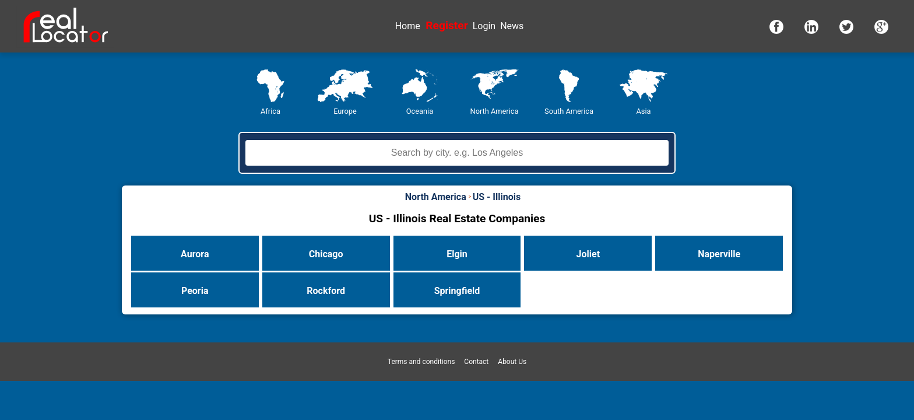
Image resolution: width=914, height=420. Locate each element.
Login (484, 26)
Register (446, 25)
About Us (512, 362)
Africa (270, 111)
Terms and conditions (421, 362)
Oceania (419, 111)
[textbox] (457, 153)
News (511, 26)
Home (407, 26)
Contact (476, 362)
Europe (345, 111)
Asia (643, 111)
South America (568, 111)
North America (494, 111)
